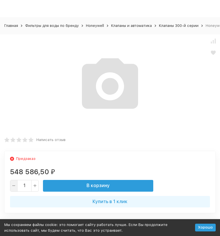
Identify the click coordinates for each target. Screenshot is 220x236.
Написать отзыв (51, 140)
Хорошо (205, 227)
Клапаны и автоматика (131, 25)
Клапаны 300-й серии (179, 25)
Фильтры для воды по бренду (52, 25)
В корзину (98, 185)
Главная (11, 25)
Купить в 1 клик (110, 201)
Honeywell (95, 25)
